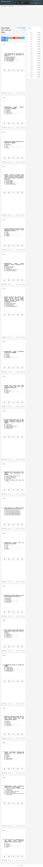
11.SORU (35, 55)
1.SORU (35, 32)
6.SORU (35, 44)
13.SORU (35, 60)
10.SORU (35, 53)
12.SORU (35, 58)
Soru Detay (22, 127)
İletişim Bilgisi (11, 6)
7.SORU (35, 46)
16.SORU (35, 67)
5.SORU (35, 41)
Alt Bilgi (21, 865)
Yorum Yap (9, 127)
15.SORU (35, 65)
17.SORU (35, 69)
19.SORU (35, 74)
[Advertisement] (21, 16)
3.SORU (35, 37)
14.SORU (35, 62)
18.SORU (35, 72)
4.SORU (35, 39)
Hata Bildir (18, 127)
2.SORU (35, 35)
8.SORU (35, 48)
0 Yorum (4, 127)
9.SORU (35, 51)
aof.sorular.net (4, 6)
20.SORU (35, 76)
